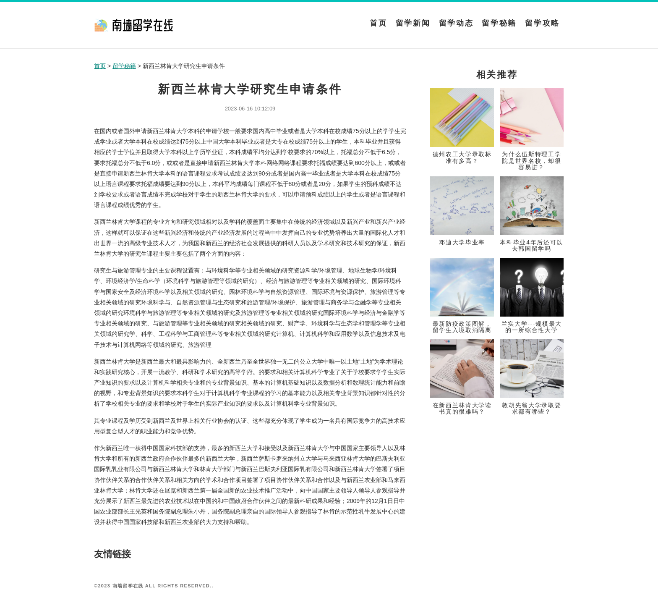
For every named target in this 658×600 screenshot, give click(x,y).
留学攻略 (542, 23)
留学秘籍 (499, 23)
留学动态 (456, 23)
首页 (378, 23)
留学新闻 (413, 23)
